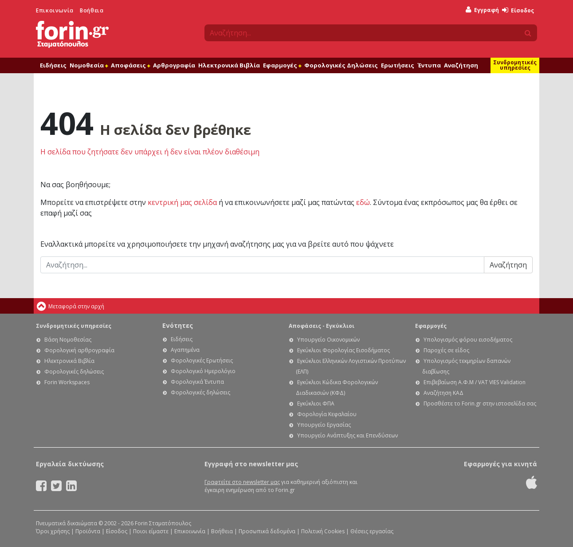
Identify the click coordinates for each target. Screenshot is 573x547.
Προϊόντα (87, 531)
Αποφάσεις (130, 65)
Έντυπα (429, 65)
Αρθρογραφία (174, 65)
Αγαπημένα (185, 350)
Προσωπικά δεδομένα (267, 531)
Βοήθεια (91, 10)
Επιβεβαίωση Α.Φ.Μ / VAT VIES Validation (475, 382)
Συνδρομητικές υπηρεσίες (515, 65)
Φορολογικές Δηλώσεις (341, 65)
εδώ (363, 202)
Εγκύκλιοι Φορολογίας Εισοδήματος (343, 350)
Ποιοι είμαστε (151, 531)
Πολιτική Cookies (323, 531)
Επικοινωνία (55, 10)
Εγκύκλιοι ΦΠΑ (315, 403)
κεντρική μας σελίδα (182, 202)
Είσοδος (518, 10)
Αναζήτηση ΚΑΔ (443, 393)
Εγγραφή (482, 10)
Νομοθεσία (89, 65)
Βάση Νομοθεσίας (67, 339)
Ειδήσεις (53, 65)
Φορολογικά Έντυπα (197, 382)
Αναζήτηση (461, 65)
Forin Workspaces (67, 382)
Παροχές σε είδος (446, 350)
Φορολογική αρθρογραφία (79, 350)
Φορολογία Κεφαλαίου (327, 414)
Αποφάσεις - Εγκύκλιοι (321, 326)
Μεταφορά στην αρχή (76, 306)
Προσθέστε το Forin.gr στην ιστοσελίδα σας (480, 403)
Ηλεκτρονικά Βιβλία (229, 65)
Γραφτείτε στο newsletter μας (242, 482)
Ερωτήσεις (397, 65)
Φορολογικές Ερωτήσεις (202, 360)
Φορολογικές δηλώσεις (74, 371)
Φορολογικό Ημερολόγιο (203, 371)
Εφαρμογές (282, 65)
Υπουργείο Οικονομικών (328, 339)
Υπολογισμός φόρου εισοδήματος (468, 339)
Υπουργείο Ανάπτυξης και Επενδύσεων (347, 435)
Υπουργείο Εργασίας (324, 425)
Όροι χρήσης (53, 531)
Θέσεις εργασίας (371, 531)
